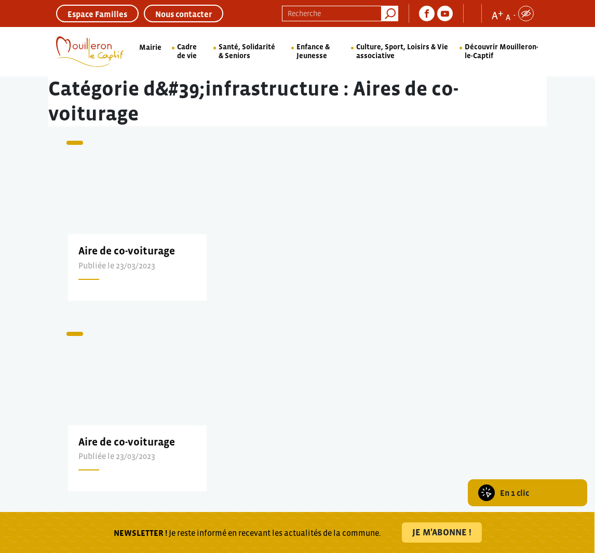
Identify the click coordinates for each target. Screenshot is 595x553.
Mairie (150, 47)
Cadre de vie (187, 51)
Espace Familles (97, 14)
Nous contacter (183, 14)
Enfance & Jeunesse (313, 51)
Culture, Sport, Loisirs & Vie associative (402, 51)
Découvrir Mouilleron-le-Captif (501, 51)
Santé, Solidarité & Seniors (247, 51)
